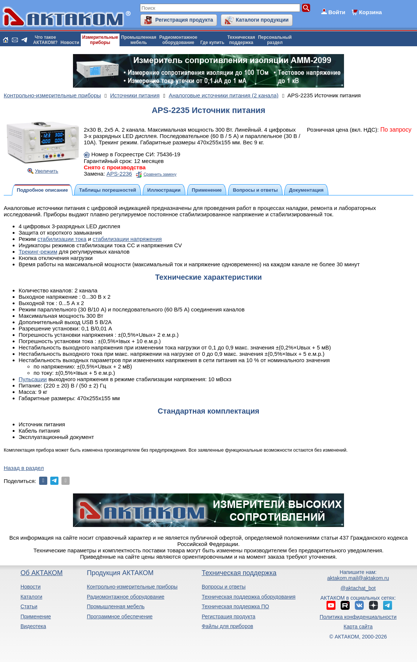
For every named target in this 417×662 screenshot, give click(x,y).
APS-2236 (119, 173)
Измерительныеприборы (100, 40)
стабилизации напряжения (127, 239)
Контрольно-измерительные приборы (132, 587)
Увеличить (46, 171)
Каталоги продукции (262, 20)
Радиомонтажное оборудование (125, 597)
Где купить (212, 42)
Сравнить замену (159, 174)
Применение (35, 616)
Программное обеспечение (120, 616)
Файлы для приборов (227, 626)
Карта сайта (358, 627)
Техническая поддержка (239, 573)
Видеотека (33, 626)
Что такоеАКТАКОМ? (45, 40)
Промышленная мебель (115, 606)
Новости (70, 42)
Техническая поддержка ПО (235, 606)
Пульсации (33, 379)
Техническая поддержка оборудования (249, 597)
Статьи (28, 606)
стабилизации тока (61, 239)
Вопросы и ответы (224, 587)
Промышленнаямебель (138, 40)
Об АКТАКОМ (41, 573)
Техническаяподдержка (241, 40)
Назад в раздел (24, 468)
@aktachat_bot (358, 588)
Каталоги (31, 597)
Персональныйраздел (275, 40)
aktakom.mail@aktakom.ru (358, 578)
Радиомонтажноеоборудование (178, 40)
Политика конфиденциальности (358, 617)
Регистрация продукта (184, 20)
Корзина (370, 12)
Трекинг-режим (38, 251)
